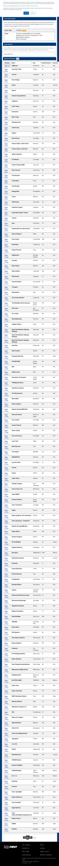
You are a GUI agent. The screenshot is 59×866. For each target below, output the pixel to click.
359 (7, 66)
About (42, 845)
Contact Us (25, 848)
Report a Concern (46, 855)
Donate (42, 848)
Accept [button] (26, 13)
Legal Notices (26, 855)
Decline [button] (32, 13)
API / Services (26, 845)
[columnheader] (7, 63)
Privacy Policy (33, 5)
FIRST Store (25, 851)
